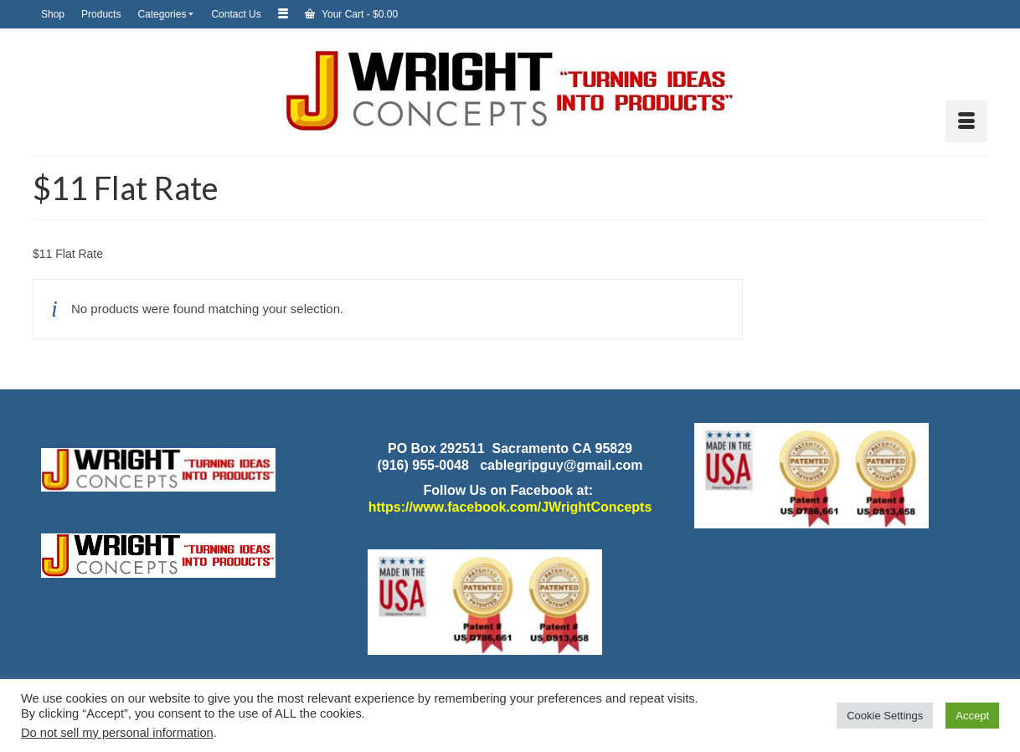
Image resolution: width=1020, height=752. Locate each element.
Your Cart (351, 14)
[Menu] (966, 121)
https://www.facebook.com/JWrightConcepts (510, 507)
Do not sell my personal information (117, 732)
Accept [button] (972, 715)
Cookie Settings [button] (885, 715)
